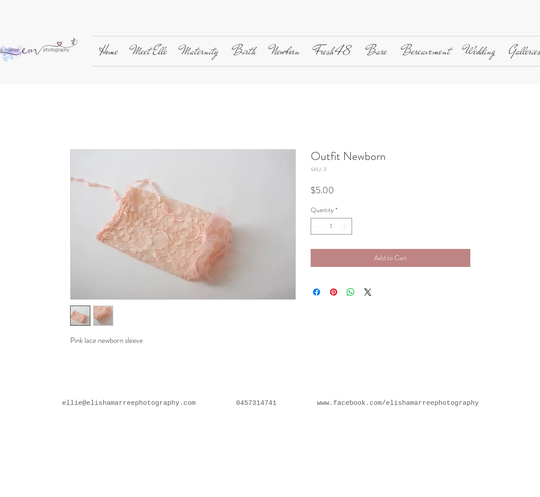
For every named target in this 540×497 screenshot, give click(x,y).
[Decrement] (317, 226)
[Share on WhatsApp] (350, 292)
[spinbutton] (331, 226)
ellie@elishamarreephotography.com (129, 403)
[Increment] (345, 226)
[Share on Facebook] (316, 292)
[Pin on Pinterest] (333, 292)
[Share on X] (367, 292)
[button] (149, 51)
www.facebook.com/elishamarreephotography (398, 403)
